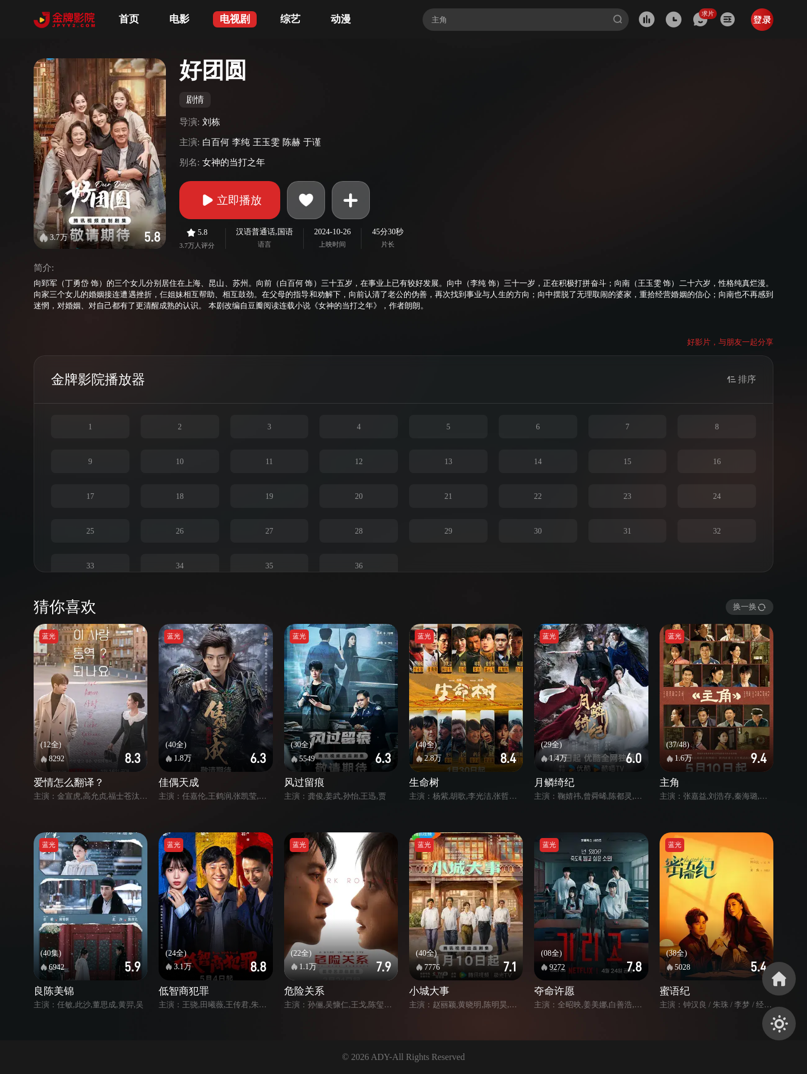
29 (448, 531)
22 (538, 496)
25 (90, 531)
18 (180, 496)
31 (627, 531)
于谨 (312, 142)
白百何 (215, 142)
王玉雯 (266, 142)
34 (180, 566)
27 (269, 531)
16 (717, 461)
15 (627, 461)
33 (90, 566)
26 (180, 531)
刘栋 (211, 122)
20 (359, 496)
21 (448, 496)
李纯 (241, 142)
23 (627, 496)
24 (717, 496)
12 (359, 461)
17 (90, 496)
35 (269, 566)
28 (359, 531)
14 (538, 461)
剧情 (195, 99)
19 (269, 496)
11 (269, 461)
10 (180, 461)
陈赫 (291, 142)
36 (359, 566)
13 (448, 461)
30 (538, 531)
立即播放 (230, 200)
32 (717, 531)
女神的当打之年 (233, 162)
